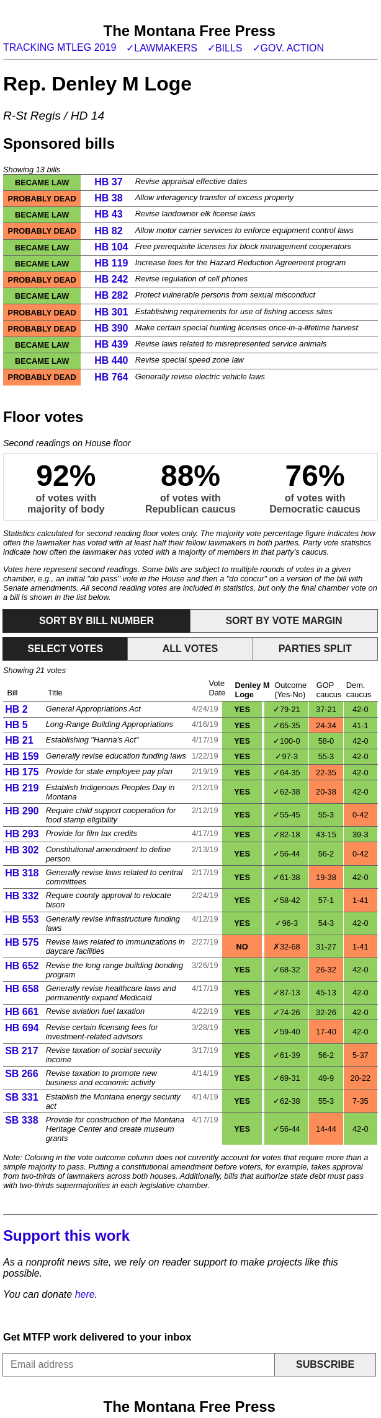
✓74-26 (286, 1012)
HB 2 (16, 709)
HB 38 (108, 198)
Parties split (315, 648)
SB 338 (21, 1120)
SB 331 (21, 1097)
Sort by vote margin (283, 620)
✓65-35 (286, 725)
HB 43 (108, 214)
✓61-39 (286, 1055)
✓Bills (225, 48)
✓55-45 (286, 814)
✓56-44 (286, 853)
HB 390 (111, 328)
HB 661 (21, 1011)
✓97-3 (286, 756)
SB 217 (21, 1051)
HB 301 (111, 312)
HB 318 (21, 873)
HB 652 (21, 966)
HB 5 (16, 725)
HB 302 (21, 850)
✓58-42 (286, 900)
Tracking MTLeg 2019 (59, 47)
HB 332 (21, 896)
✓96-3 (286, 923)
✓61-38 (286, 877)
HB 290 (21, 811)
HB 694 (21, 1028)
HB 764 (111, 377)
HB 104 (111, 247)
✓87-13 (286, 992)
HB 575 (21, 942)
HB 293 (21, 834)
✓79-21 (286, 709)
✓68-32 (286, 969)
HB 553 (21, 919)
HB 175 (21, 772)
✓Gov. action (289, 48)
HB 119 (111, 263)
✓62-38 (286, 791)
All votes (190, 648)
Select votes (65, 648)
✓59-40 (286, 1031)
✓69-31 (286, 1078)
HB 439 (111, 344)
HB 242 (111, 279)
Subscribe (325, 1364)
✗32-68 (286, 946)
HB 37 (108, 182)
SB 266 (21, 1073)
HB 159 (21, 756)
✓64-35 (286, 772)
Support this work (66, 1235)
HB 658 (21, 989)
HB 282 (111, 295)
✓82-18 (286, 834)
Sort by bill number (96, 620)
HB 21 (19, 740)
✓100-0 (286, 741)
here (85, 1294)
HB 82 (108, 231)
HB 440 (111, 360)
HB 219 (21, 788)
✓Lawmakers (161, 48)
